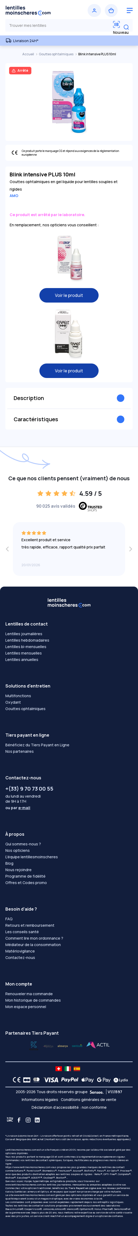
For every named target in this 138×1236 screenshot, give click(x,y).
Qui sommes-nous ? (23, 843)
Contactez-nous (20, 957)
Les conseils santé (22, 931)
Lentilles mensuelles (23, 653)
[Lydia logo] (119, 1079)
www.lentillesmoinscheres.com (23, 1184)
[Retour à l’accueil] (36, 10)
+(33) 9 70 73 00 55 (29, 788)
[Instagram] (28, 1120)
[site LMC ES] (77, 1068)
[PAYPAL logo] (68, 1079)
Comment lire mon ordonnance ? (34, 938)
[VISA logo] (49, 1079)
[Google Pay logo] (102, 1079)
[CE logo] (15, 1079)
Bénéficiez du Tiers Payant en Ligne (37, 744)
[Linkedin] (37, 1120)
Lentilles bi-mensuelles (25, 646)
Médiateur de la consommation (33, 944)
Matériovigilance (20, 951)
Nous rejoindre (18, 869)
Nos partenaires (19, 751)
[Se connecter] (94, 10)
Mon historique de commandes (33, 1000)
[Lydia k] (48, 1045)
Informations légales (40, 1099)
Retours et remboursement (29, 925)
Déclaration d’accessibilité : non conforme (69, 1107)
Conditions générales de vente (88, 1099)
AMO (14, 195)
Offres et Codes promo (26, 882)
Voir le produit (69, 295)
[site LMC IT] (68, 1068)
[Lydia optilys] (33, 1045)
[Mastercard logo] (35, 1079)
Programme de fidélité (25, 876)
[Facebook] (19, 1120)
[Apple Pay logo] (86, 1079)
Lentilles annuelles (21, 659)
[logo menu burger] (130, 10)
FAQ (9, 918)
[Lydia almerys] (77, 1045)
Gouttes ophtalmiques (56, 54)
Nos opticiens (17, 850)
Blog (9, 863)
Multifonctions (18, 695)
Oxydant (13, 702)
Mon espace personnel (25, 1006)
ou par (17, 807)
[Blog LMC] (10, 1120)
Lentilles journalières (23, 633)
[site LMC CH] (58, 1068)
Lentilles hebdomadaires (27, 640)
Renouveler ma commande (29, 993)
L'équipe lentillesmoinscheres (31, 856)
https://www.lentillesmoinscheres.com (27, 1167)
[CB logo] (25, 1079)
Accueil (28, 54)
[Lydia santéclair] (62, 1045)
